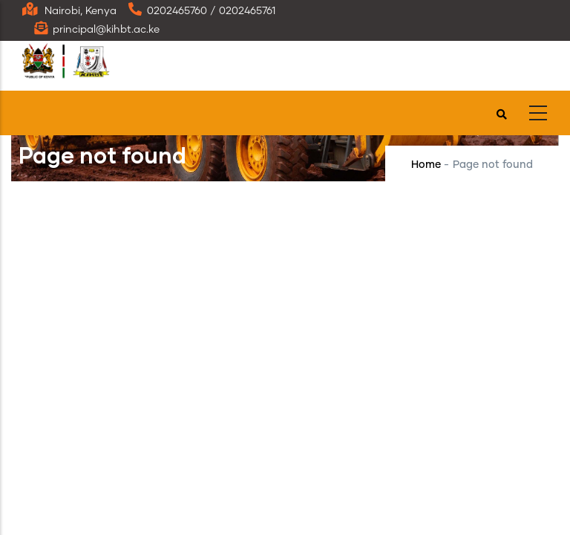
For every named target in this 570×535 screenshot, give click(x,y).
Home (426, 165)
